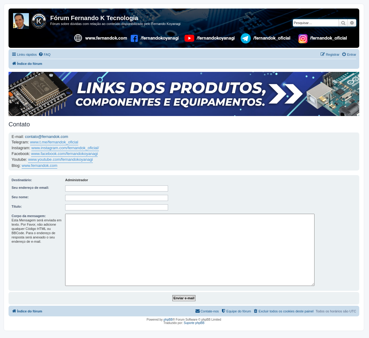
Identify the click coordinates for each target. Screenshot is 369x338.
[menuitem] (44, 54)
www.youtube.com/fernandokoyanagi (60, 159)
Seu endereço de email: (30, 187)
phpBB (168, 319)
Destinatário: (22, 180)
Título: (17, 206)
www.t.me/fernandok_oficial (54, 142)
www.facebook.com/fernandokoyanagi (64, 153)
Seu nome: (20, 197)
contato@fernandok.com (46, 136)
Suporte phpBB (194, 323)
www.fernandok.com (39, 165)
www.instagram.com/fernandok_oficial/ (65, 148)
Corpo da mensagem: (29, 216)
